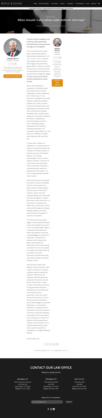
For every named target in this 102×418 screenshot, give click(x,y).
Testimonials (80, 3)
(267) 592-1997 (53, 389)
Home (35, 3)
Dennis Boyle (61, 26)
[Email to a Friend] (51, 344)
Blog (87, 3)
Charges (70, 3)
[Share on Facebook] (44, 344)
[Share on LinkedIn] (57, 344)
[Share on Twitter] (47, 344)
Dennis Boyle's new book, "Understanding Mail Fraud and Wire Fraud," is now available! (51, 8)
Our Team (55, 3)
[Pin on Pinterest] (54, 344)
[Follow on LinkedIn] (15, 64)
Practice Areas (44, 3)
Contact (94, 3)
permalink (65, 350)
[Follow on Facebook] (10, 64)
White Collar (51, 17)
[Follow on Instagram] (12, 64)
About (63, 3)
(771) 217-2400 (25, 389)
